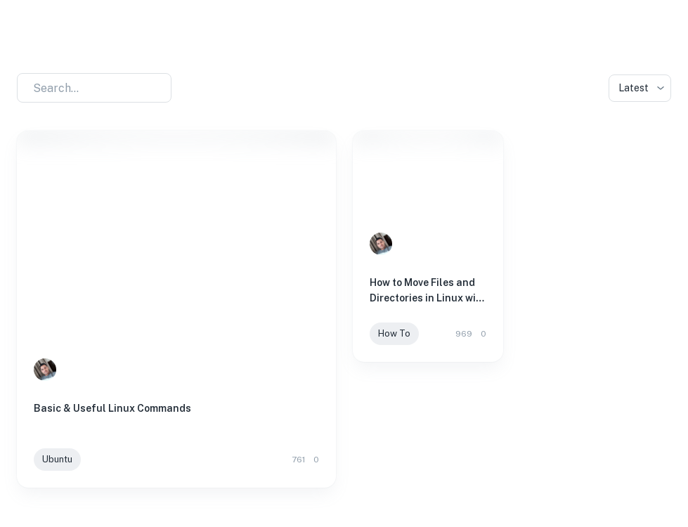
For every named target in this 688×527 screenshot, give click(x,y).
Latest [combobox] (633, 87)
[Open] (164, 88)
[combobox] (85, 88)
